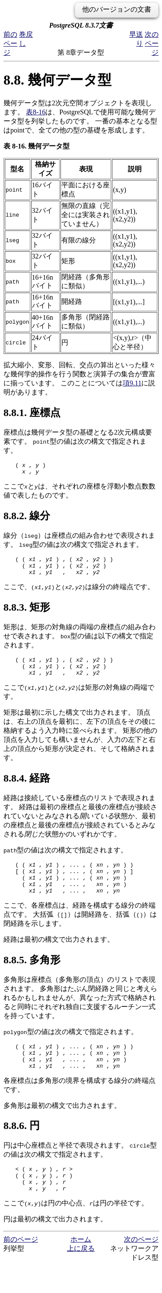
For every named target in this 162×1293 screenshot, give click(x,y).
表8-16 (35, 112)
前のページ (10, 43)
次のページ (152, 43)
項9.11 (132, 383)
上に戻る (81, 1275)
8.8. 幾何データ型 (57, 80)
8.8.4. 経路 (26, 788)
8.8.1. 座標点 (31, 412)
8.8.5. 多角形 (31, 976)
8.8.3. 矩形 (26, 613)
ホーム (80, 1266)
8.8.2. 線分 (26, 518)
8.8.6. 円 (21, 1147)
